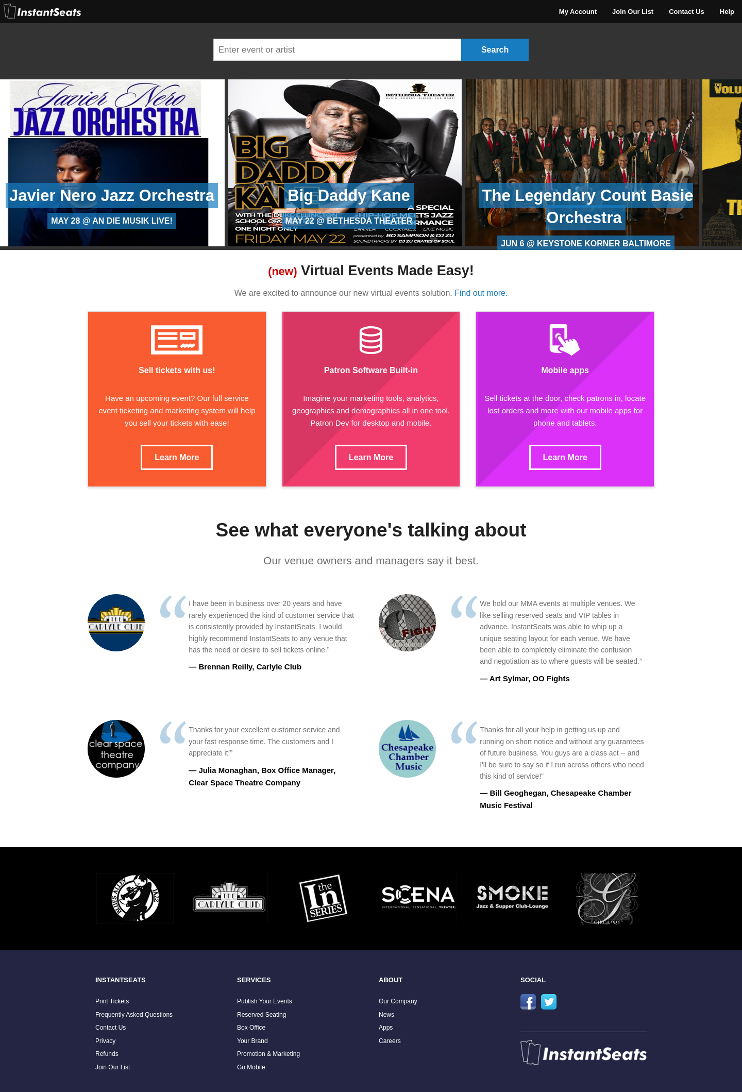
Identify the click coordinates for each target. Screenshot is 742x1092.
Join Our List (632, 11)
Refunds (107, 1053)
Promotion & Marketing (268, 1053)
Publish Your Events (264, 1001)
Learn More (177, 457)
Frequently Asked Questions (134, 1014)
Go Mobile (251, 1067)
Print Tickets (112, 1001)
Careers (390, 1041)
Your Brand (252, 1041)
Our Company (398, 1001)
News (386, 1014)
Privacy (105, 1041)
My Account (578, 11)
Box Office (251, 1027)
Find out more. (481, 293)
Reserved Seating (261, 1014)
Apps (386, 1027)
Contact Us (686, 11)
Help (727, 11)
